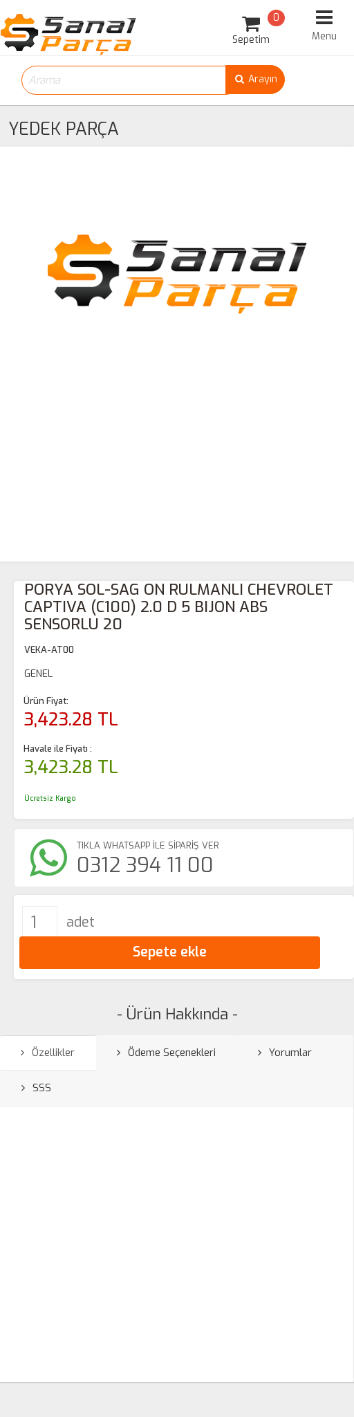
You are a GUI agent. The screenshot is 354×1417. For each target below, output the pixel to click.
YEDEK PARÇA (63, 129)
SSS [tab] (36, 1088)
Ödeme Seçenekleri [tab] (166, 1052)
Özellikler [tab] (48, 1052)
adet (80, 922)
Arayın (255, 79)
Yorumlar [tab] (285, 1052)
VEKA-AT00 (49, 650)
